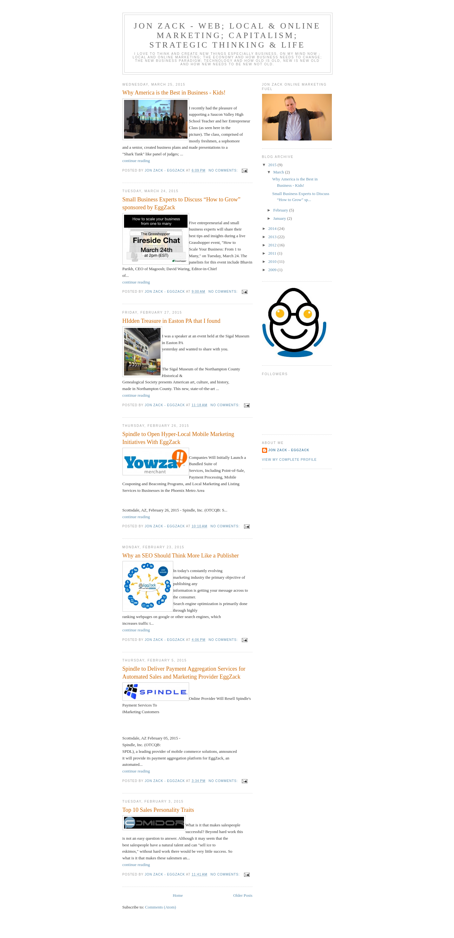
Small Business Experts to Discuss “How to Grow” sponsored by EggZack (181, 203)
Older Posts (242, 895)
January (280, 218)
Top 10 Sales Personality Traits (158, 810)
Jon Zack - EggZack (289, 450)
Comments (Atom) (160, 907)
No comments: (224, 170)
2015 (273, 164)
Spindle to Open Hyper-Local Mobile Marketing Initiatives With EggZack (178, 438)
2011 (273, 253)
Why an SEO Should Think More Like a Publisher (180, 555)
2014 (273, 228)
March (279, 172)
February (281, 210)
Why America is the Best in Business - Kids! (174, 92)
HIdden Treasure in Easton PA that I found (171, 321)
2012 (273, 245)
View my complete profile (289, 459)
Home (178, 895)
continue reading (136, 160)
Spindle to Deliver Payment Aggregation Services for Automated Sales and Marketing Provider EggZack (184, 673)
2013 (273, 236)
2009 (273, 269)
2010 (273, 261)
